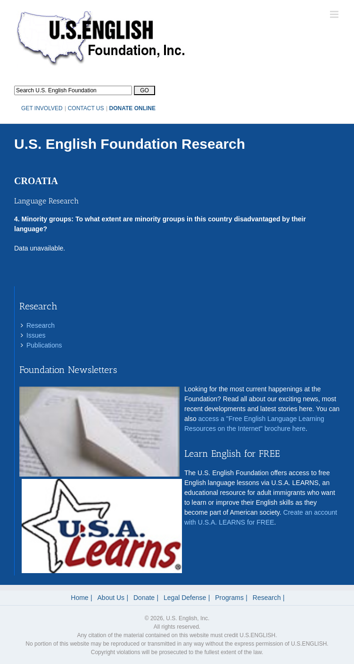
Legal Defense (185, 597)
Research (40, 325)
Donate (144, 597)
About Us (111, 597)
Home (79, 597)
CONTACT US (86, 108)
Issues (35, 335)
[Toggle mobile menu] (335, 14)
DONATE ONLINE (132, 108)
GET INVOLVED (42, 108)
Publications (44, 345)
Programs (229, 597)
